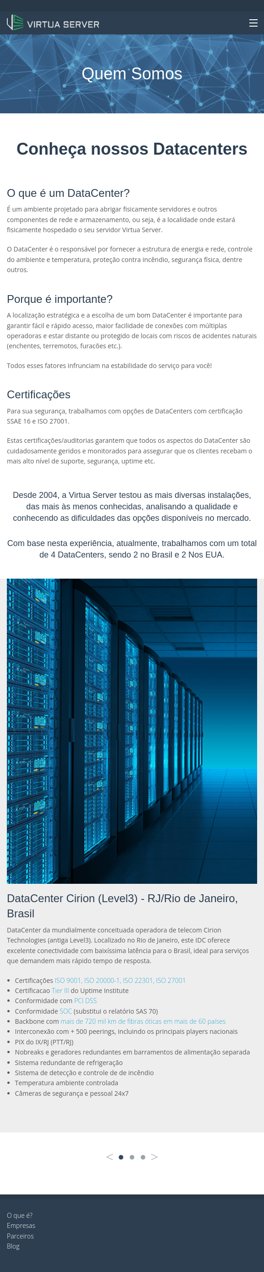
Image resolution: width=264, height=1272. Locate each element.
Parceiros (20, 1236)
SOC (66, 1011)
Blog (13, 1246)
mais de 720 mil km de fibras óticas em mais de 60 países (143, 1021)
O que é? (20, 1215)
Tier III (60, 990)
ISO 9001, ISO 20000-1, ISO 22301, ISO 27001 (120, 980)
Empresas (21, 1225)
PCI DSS (85, 1000)
